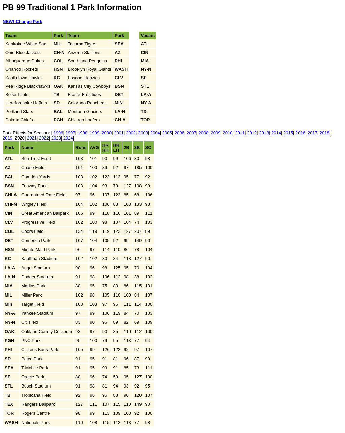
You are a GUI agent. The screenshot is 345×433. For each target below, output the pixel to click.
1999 (94, 132)
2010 (227, 132)
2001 (119, 132)
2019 (7, 138)
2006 (179, 132)
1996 (58, 132)
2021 (32, 138)
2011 (240, 132)
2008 (204, 132)
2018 (325, 132)
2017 (312, 132)
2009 (216, 132)
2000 (107, 132)
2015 (288, 132)
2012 (252, 132)
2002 (131, 132)
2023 (56, 138)
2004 (155, 132)
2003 (143, 132)
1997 (70, 132)
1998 (82, 132)
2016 (300, 132)
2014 (276, 132)
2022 (44, 138)
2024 (68, 138)
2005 (167, 132)
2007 (191, 132)
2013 (264, 132)
